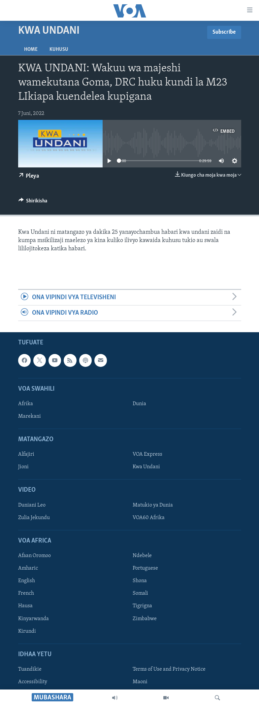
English (26, 581)
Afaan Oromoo (34, 556)
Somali (140, 593)
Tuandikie (30, 669)
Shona (140, 581)
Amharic (28, 568)
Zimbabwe (145, 618)
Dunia (139, 403)
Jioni (23, 467)
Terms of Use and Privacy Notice (169, 669)
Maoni (140, 682)
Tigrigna (142, 606)
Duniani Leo (32, 505)
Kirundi (27, 631)
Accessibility (32, 682)
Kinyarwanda (33, 618)
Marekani (29, 416)
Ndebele (142, 556)
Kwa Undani (146, 467)
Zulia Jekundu (34, 517)
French (26, 593)
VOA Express (147, 454)
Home (31, 49)
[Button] (33, 202)
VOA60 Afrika (149, 517)
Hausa (25, 606)
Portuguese (145, 568)
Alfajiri (26, 454)
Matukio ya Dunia (153, 505)
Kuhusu (58, 49)
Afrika (25, 403)
